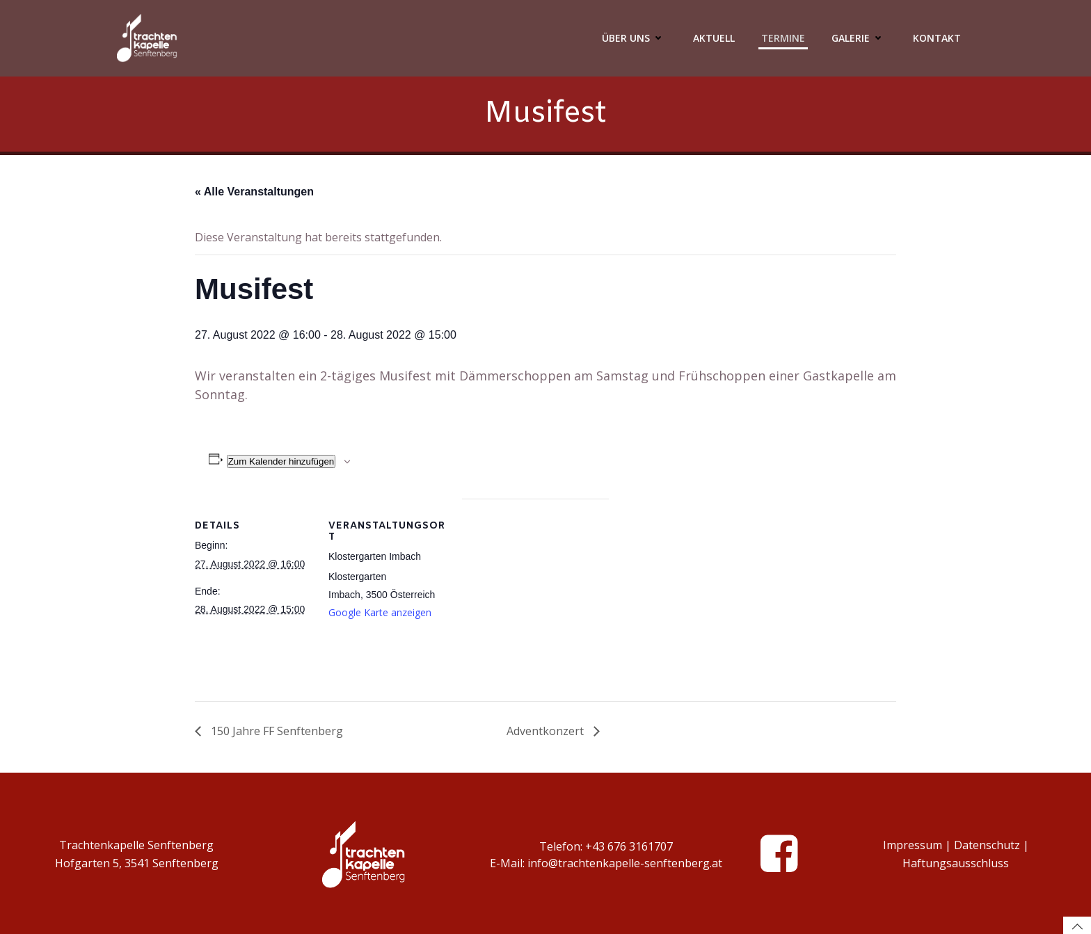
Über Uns (634, 38)
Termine (783, 38)
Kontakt (937, 38)
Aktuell (714, 38)
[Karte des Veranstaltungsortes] (535, 595)
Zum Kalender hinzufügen (281, 461)
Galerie (858, 38)
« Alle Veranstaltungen (254, 192)
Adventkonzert (547, 731)
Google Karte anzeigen (379, 612)
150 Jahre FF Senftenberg (275, 731)
